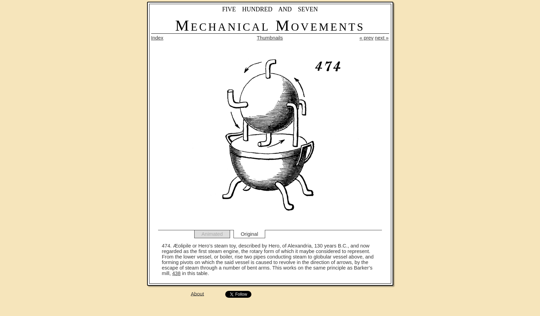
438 (176, 273)
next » (382, 38)
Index (157, 38)
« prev (367, 38)
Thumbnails (270, 38)
